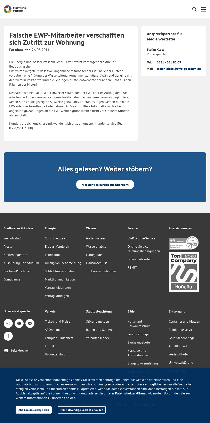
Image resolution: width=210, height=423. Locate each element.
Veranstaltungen (139, 334)
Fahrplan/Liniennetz (59, 338)
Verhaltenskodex (98, 338)
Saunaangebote (139, 342)
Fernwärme (52, 255)
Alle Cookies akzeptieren (33, 410)
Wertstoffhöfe (178, 354)
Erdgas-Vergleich (57, 246)
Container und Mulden (184, 321)
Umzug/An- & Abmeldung (63, 263)
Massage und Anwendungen (138, 352)
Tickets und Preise (57, 321)
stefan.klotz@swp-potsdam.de (179, 69)
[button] (203, 9)
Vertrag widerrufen (58, 287)
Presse (8, 246)
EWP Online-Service (141, 238)
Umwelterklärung (57, 354)
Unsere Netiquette (17, 311)
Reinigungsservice (181, 330)
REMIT (132, 267)
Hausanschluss (96, 263)
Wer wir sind (12, 238)
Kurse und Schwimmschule (139, 323)
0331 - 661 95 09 (169, 62)
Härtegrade (94, 255)
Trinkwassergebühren (101, 271)
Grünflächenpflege (182, 338)
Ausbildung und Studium (21, 263)
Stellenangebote (15, 255)
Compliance (12, 279)
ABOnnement (54, 330)
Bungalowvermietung (143, 363)
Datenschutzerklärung (131, 393)
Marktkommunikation (60, 279)
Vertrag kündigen (57, 296)
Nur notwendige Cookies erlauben (81, 410)
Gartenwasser (95, 238)
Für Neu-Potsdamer (17, 271)
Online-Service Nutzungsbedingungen (144, 248)
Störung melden (97, 321)
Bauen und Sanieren (100, 330)
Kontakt (50, 346)
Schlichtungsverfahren (60, 271)
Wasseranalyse (96, 246)
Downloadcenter (139, 259)
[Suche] (194, 9)
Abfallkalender (179, 346)
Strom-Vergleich (56, 238)
